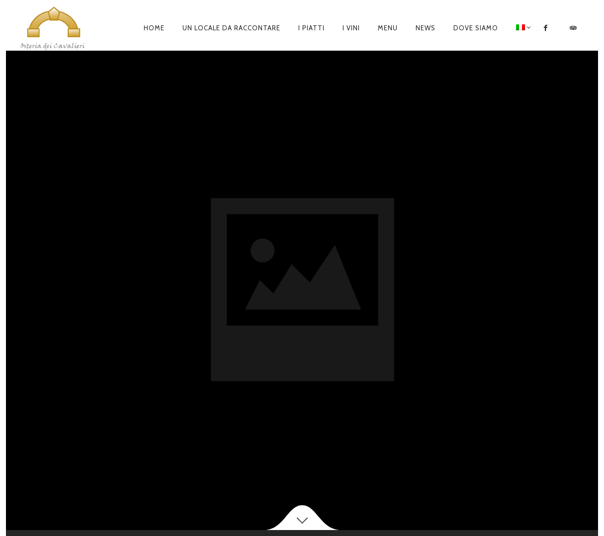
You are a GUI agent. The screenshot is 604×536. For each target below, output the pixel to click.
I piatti (311, 28)
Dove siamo (475, 28)
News (425, 28)
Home (154, 28)
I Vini (351, 28)
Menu (388, 28)
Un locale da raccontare (231, 28)
